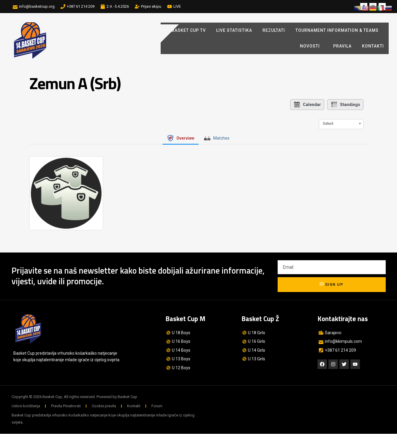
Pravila (342, 46)
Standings (345, 104)
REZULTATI (273, 30)
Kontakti (373, 46)
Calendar (307, 104)
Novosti (311, 46)
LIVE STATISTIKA (234, 30)
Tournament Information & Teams (337, 30)
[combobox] (341, 123)
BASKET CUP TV (189, 30)
